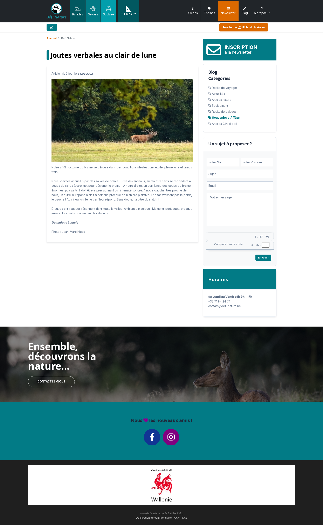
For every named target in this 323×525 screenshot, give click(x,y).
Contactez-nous (51, 381)
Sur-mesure (128, 11)
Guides (193, 11)
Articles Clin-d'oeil (224, 123)
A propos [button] (262, 11)
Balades (77, 11)
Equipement (220, 105)
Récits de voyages (225, 87)
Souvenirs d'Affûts (226, 117)
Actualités (218, 93)
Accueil (52, 38)
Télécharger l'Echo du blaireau (244, 27)
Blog (245, 11)
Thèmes (209, 11)
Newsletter (228, 11)
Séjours (93, 11)
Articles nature (221, 99)
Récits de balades (224, 111)
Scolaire (108, 11)
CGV (177, 517)
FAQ (184, 517)
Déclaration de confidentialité (154, 517)
